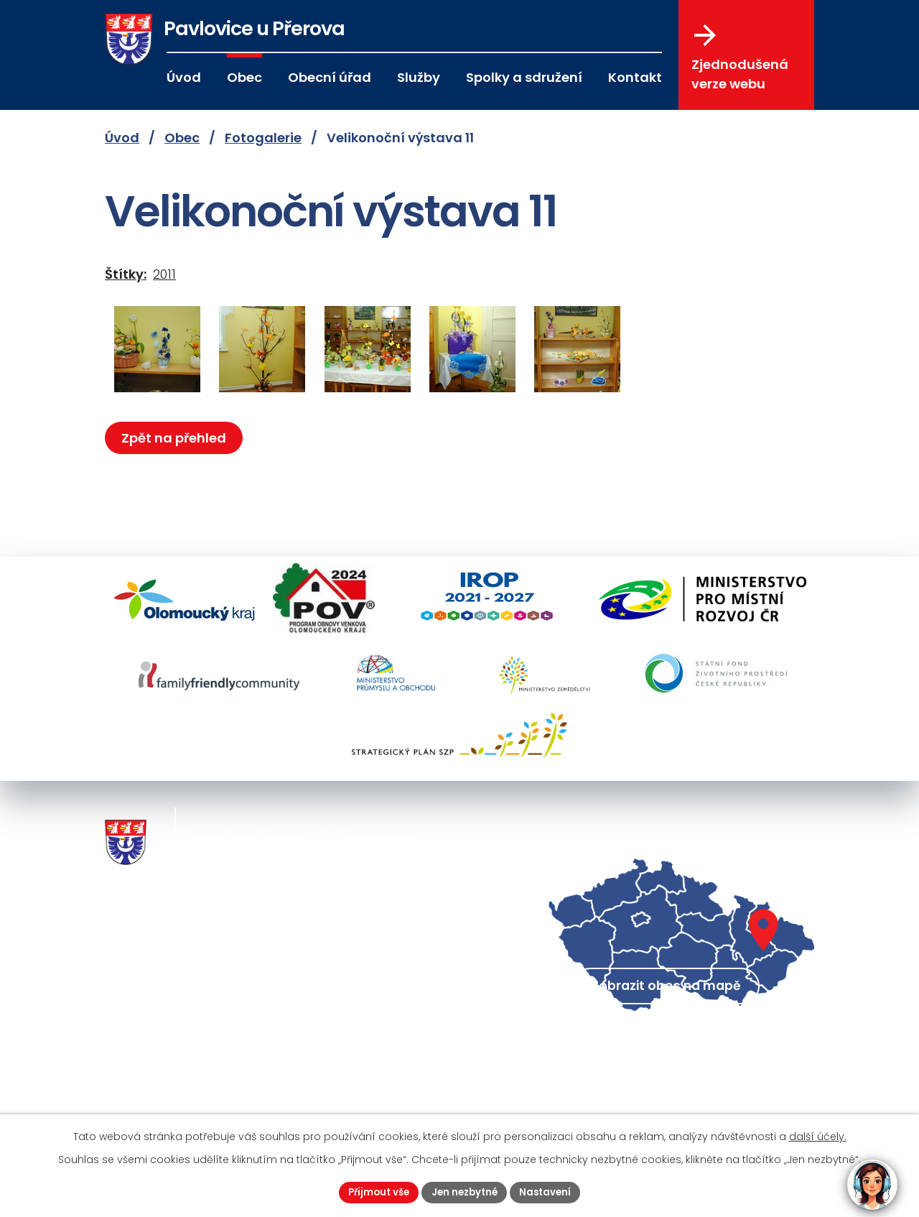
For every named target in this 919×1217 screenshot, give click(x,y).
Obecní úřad (329, 77)
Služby (418, 77)
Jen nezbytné (465, 1191)
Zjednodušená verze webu (739, 58)
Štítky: (125, 274)
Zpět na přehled (176, 438)
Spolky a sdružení (524, 77)
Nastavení (550, 1191)
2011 (164, 274)
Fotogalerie (263, 138)
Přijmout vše (374, 1191)
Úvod (184, 77)
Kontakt (635, 77)
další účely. (817, 1135)
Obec (244, 77)
